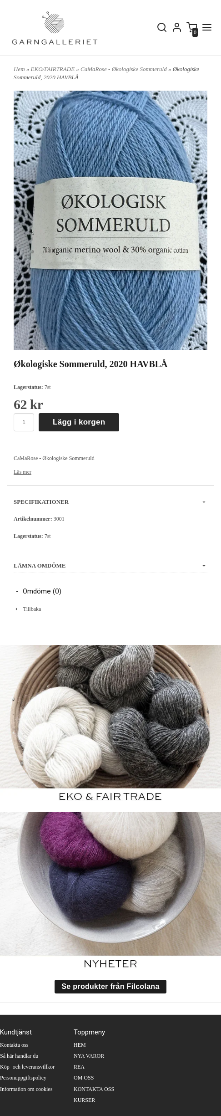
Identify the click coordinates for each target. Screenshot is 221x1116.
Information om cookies (26, 1089)
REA (79, 1067)
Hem (19, 69)
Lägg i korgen (79, 422)
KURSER (84, 1100)
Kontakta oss (14, 1045)
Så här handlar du (19, 1056)
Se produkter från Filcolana (110, 986)
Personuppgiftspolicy (23, 1078)
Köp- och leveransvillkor (27, 1067)
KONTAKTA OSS (94, 1089)
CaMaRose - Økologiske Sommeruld (124, 69)
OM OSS (84, 1078)
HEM (80, 1045)
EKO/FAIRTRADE (53, 69)
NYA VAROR (89, 1056)
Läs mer (22, 472)
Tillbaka (27, 609)
